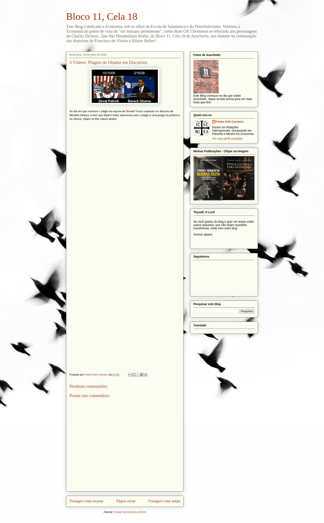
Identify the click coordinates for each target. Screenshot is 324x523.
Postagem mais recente (86, 501)
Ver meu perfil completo (227, 138)
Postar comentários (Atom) (130, 511)
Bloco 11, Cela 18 (101, 16)
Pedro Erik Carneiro (230, 121)
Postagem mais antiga (164, 501)
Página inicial (125, 501)
